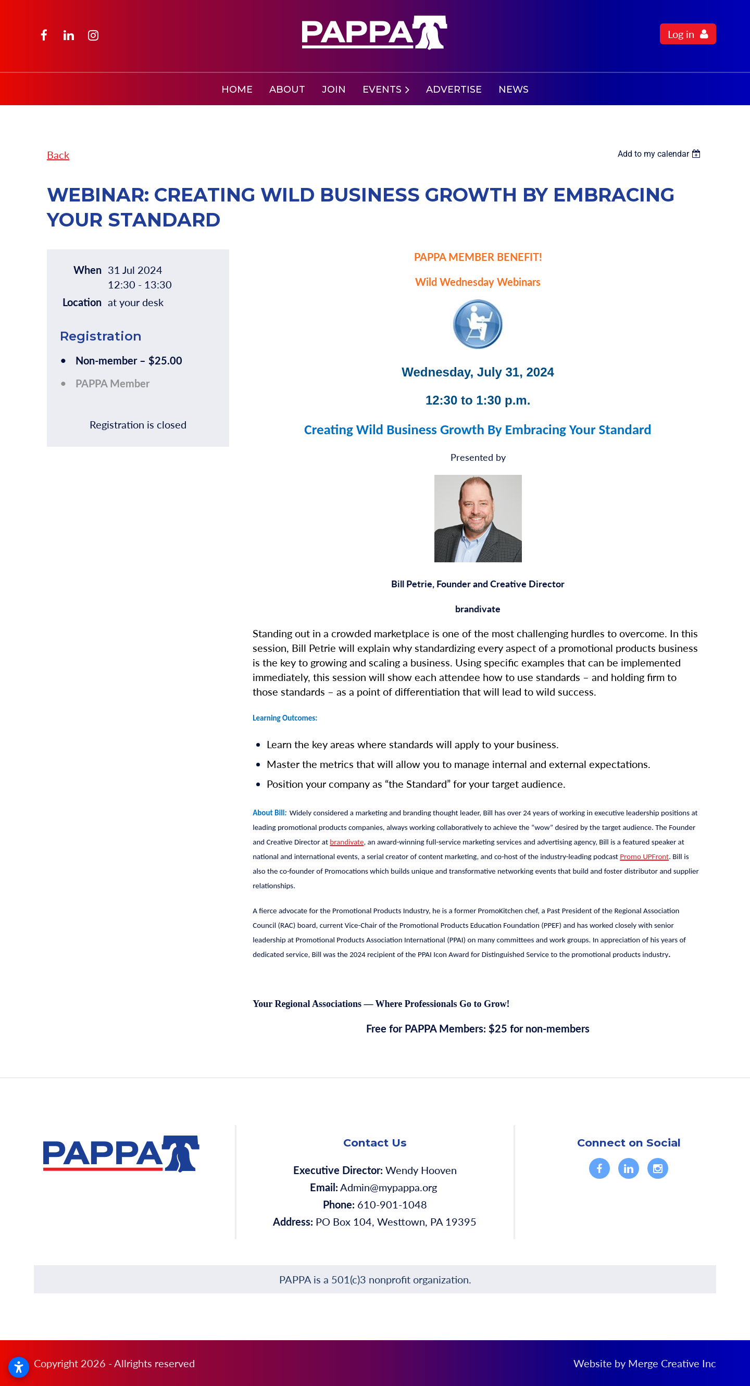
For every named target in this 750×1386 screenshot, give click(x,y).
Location (82, 302)
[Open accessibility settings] (18, 1367)
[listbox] (660, 153)
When (87, 269)
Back (58, 154)
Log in (681, 34)
